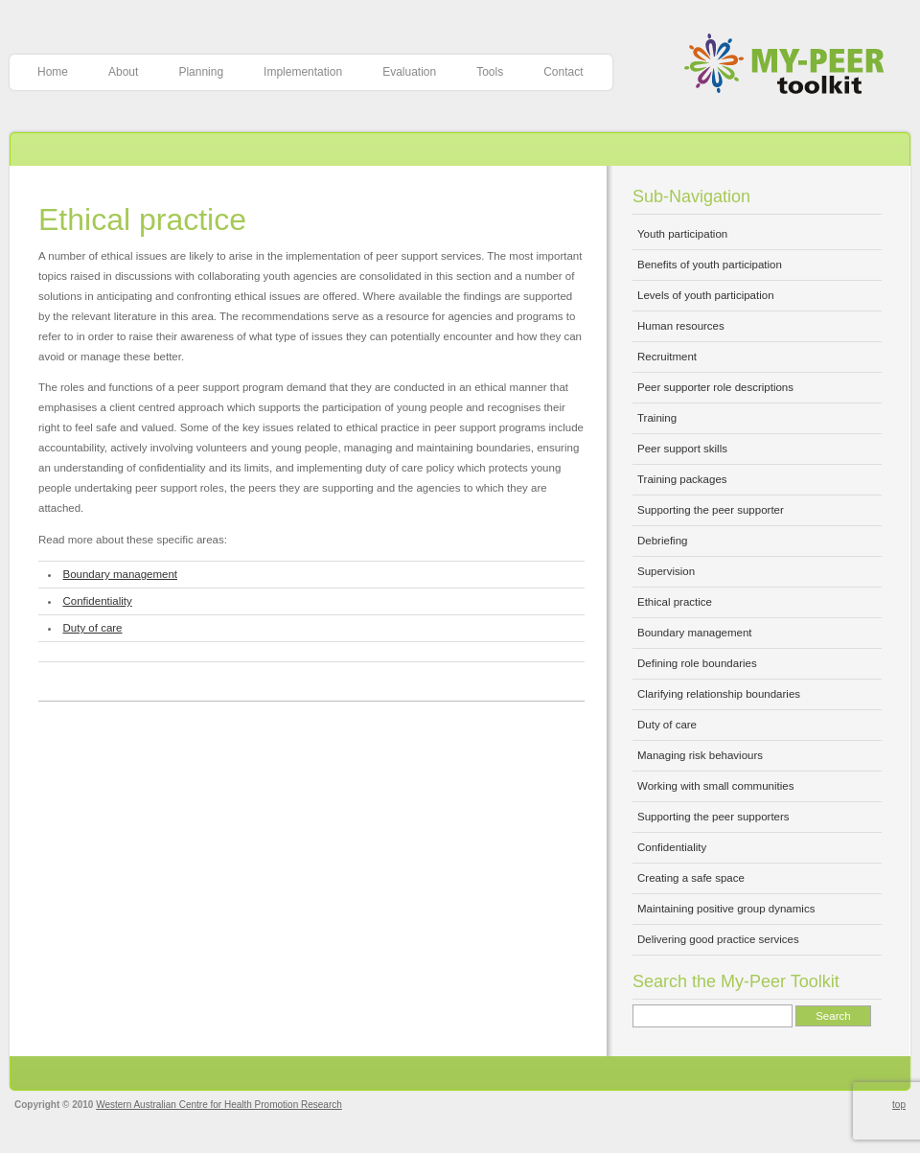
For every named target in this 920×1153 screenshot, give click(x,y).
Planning (200, 72)
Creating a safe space (691, 878)
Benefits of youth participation (709, 264)
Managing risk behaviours (700, 755)
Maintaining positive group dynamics (726, 908)
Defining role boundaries (697, 663)
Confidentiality (97, 601)
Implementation (303, 72)
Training (657, 418)
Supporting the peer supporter (710, 510)
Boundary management (120, 574)
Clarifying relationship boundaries (718, 694)
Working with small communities (715, 786)
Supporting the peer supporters (713, 816)
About (123, 72)
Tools (489, 72)
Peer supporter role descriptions (715, 387)
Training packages (682, 479)
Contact (563, 72)
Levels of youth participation (705, 295)
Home (52, 72)
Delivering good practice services (718, 939)
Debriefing (662, 540)
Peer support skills (682, 448)
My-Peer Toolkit (791, 65)
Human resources (680, 326)
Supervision (666, 571)
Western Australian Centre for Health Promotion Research (219, 1104)
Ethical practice (142, 219)
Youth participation (682, 234)
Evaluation (409, 72)
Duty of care (93, 628)
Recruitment (667, 356)
